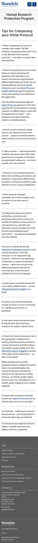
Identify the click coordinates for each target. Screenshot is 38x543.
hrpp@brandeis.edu (8, 509)
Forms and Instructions (9, 457)
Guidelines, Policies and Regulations (13, 454)
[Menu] (29, 4)
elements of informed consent (15, 250)
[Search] (34, 4)
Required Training (7, 450)
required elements (20, 398)
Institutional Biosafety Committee (13, 481)
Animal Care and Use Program (11, 478)
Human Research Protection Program (19, 17)
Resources (5, 460)
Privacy (4, 533)
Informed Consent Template (14, 289)
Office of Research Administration (13, 475)
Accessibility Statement (9, 529)
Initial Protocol (9, 105)
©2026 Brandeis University (10, 537)
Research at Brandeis (8, 471)
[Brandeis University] (10, 4)
